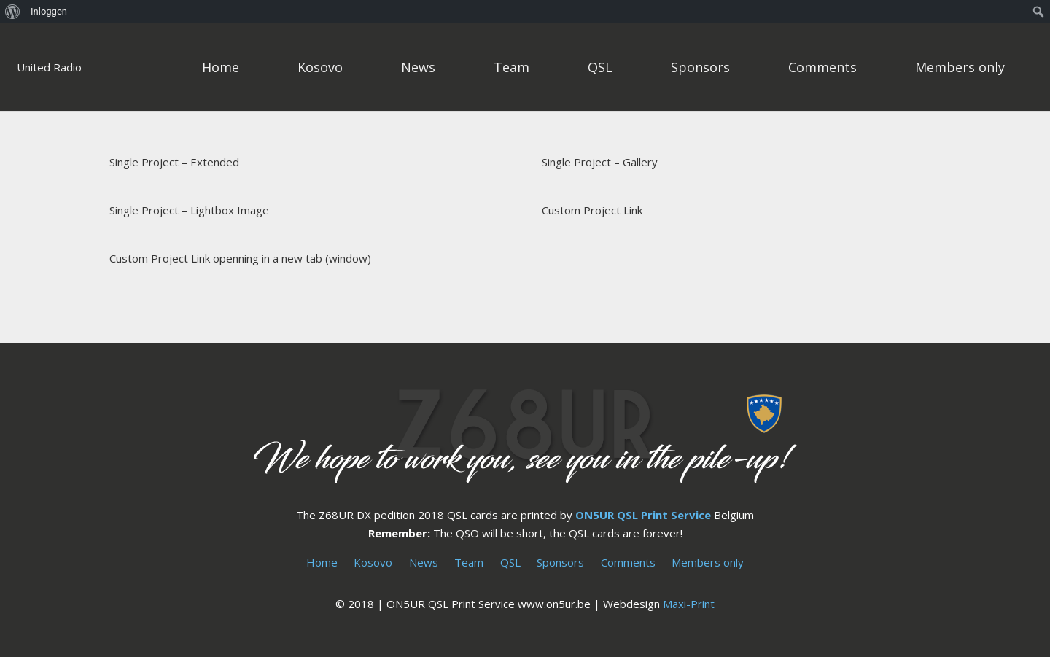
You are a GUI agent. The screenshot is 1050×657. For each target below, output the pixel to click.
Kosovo (373, 562)
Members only (708, 562)
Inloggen (49, 11)
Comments (628, 562)
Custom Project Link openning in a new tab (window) (240, 258)
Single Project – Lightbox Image (189, 210)
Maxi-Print (689, 603)
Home (322, 562)
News (423, 562)
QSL (510, 562)
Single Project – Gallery (600, 162)
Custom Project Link (592, 210)
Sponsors (560, 562)
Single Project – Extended (174, 162)
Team (468, 562)
